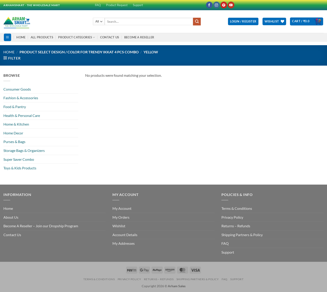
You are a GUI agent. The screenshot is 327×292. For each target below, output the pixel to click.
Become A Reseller (139, 37)
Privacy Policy (232, 217)
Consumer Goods (17, 89)
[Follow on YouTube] (231, 5)
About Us (10, 217)
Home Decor (13, 133)
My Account (121, 208)
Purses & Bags (14, 141)
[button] (243, 21)
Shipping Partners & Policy (242, 235)
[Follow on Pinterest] (223, 5)
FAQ (98, 5)
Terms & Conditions (236, 208)
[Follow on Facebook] (209, 5)
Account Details (124, 235)
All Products (42, 37)
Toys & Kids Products (19, 168)
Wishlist (118, 226)
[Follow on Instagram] (216, 5)
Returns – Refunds (235, 226)
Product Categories (76, 37)
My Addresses (123, 243)
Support (138, 5)
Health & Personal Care (21, 115)
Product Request (117, 5)
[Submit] (197, 21)
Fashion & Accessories (20, 98)
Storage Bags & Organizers (24, 150)
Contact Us (109, 37)
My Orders (120, 217)
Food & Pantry (14, 106)
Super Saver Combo (18, 159)
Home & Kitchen (16, 124)
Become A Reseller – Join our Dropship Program (40, 226)
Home (20, 37)
